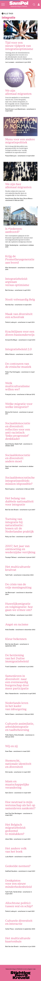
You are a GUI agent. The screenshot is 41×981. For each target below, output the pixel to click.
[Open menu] (3, 4)
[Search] (34, 4)
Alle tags (7, 13)
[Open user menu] (39, 4)
